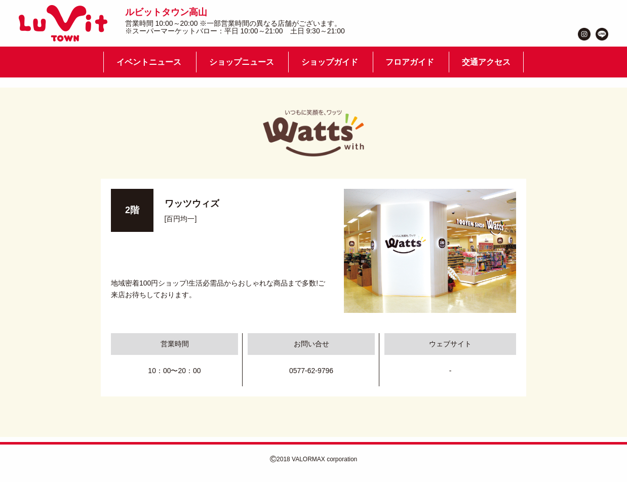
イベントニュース (148, 62)
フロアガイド (409, 62)
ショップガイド (329, 62)
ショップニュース (241, 62)
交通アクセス (486, 62)
